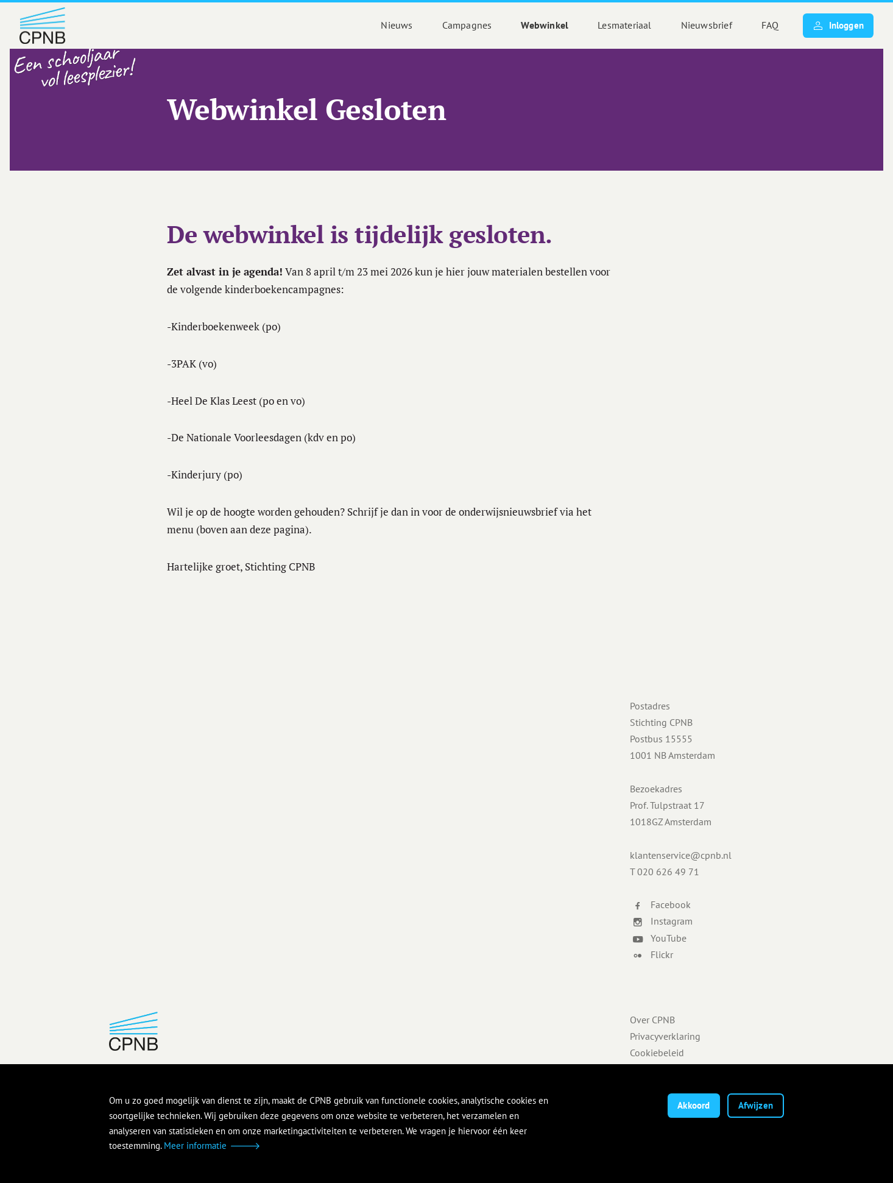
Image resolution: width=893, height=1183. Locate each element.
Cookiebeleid (657, 1052)
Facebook (661, 904)
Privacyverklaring (665, 1036)
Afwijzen (755, 1105)
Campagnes (467, 25)
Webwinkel (544, 25)
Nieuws (396, 25)
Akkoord (693, 1105)
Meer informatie (195, 1145)
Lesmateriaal (624, 25)
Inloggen (838, 26)
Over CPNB (652, 1020)
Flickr (652, 954)
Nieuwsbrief (706, 25)
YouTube (659, 938)
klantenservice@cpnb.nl (681, 855)
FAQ (770, 25)
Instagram (662, 921)
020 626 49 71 (668, 871)
